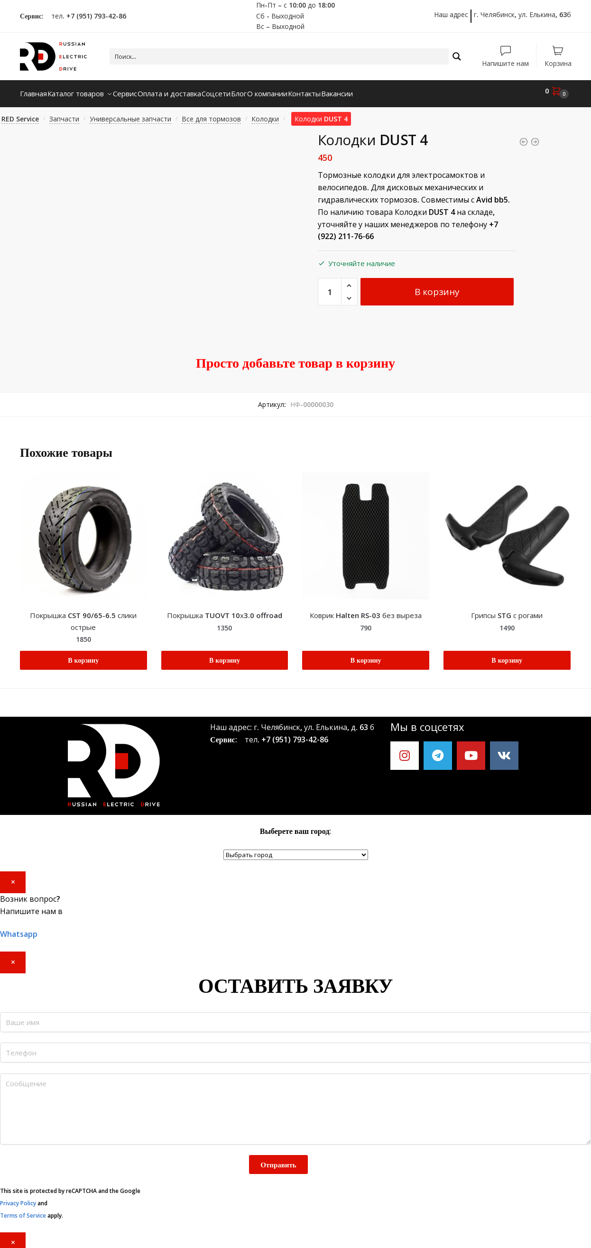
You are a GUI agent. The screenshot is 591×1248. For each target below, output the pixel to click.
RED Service (20, 113)
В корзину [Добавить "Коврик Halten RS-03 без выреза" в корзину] (366, 654)
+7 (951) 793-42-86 (294, 734)
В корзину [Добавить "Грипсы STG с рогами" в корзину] (506, 654)
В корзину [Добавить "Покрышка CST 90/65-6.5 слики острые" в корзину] (83, 654)
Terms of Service (23, 1210)
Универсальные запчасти (130, 113)
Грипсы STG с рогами (507, 609)
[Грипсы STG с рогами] (507, 530)
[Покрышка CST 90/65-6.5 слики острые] (83, 530)
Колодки (265, 113)
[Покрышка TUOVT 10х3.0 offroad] (224, 530)
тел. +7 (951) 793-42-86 (86, 15)
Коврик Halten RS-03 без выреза (366, 609)
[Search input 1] (279, 56)
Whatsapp (18, 928)
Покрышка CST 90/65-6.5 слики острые (83, 615)
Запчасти (64, 113)
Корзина (558, 63)
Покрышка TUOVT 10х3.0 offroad (224, 609)
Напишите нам (505, 63)
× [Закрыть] (13, 876)
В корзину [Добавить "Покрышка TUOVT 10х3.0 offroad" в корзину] (224, 654)
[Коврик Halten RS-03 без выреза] (365, 530)
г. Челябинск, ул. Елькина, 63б (522, 14)
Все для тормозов (211, 113)
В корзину (437, 286)
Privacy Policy (18, 1197)
